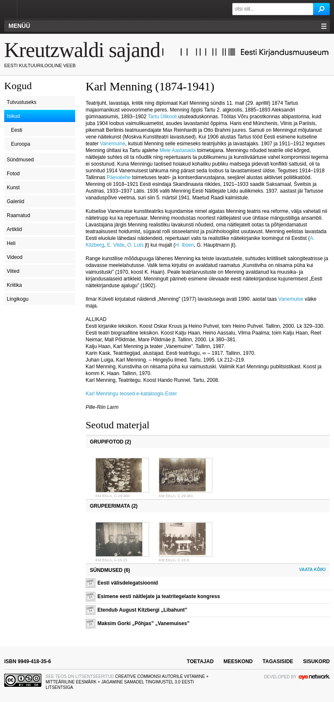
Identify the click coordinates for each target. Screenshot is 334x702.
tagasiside (278, 661)
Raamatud (18, 215)
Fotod (13, 174)
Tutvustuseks (21, 102)
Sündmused (20, 160)
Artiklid (14, 229)
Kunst (13, 187)
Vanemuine (112, 144)
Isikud (13, 116)
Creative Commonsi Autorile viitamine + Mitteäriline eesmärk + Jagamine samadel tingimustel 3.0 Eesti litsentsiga (127, 682)
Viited (13, 271)
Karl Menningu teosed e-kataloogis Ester (131, 394)
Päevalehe (119, 177)
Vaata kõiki (312, 569)
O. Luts (135, 245)
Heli (11, 243)
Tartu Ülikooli (163, 117)
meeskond (238, 661)
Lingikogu (17, 299)
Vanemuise (290, 299)
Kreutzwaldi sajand (82, 50)
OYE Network (314, 677)
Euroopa (20, 144)
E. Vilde (115, 245)
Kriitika (14, 285)
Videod (14, 257)
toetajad (200, 661)
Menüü (19, 25)
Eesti (16, 130)
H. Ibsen (184, 245)
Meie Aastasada (178, 150)
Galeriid (15, 201)
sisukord (316, 661)
